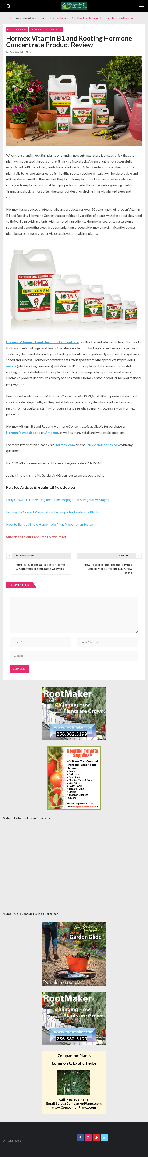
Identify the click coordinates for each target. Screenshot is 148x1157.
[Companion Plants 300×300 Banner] (74, 1082)
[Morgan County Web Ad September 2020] (74, 778)
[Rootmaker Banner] (74, 713)
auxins (11, 366)
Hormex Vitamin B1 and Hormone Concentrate (42, 342)
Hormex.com (64, 445)
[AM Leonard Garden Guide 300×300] (74, 954)
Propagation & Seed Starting (46, 29)
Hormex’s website (20, 432)
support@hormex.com (104, 445)
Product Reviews (17, 29)
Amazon (51, 432)
